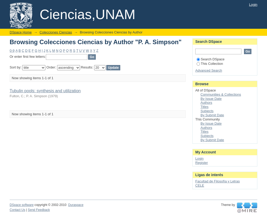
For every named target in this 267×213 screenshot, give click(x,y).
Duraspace (75, 205)
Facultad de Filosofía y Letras (217, 181)
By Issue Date (211, 99)
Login (253, 5)
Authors (206, 103)
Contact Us (17, 210)
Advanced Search (208, 70)
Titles (205, 107)
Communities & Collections (221, 94)
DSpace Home (21, 32)
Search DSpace (210, 59)
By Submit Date (212, 115)
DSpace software (22, 205)
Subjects (207, 111)
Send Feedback (39, 210)
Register (201, 163)
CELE (199, 185)
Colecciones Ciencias (56, 32)
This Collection (210, 64)
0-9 (12, 51)
